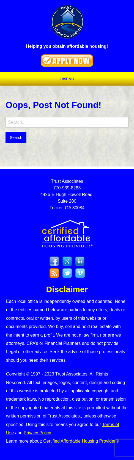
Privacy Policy (37, 432)
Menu (67, 78)
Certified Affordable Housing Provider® (81, 441)
